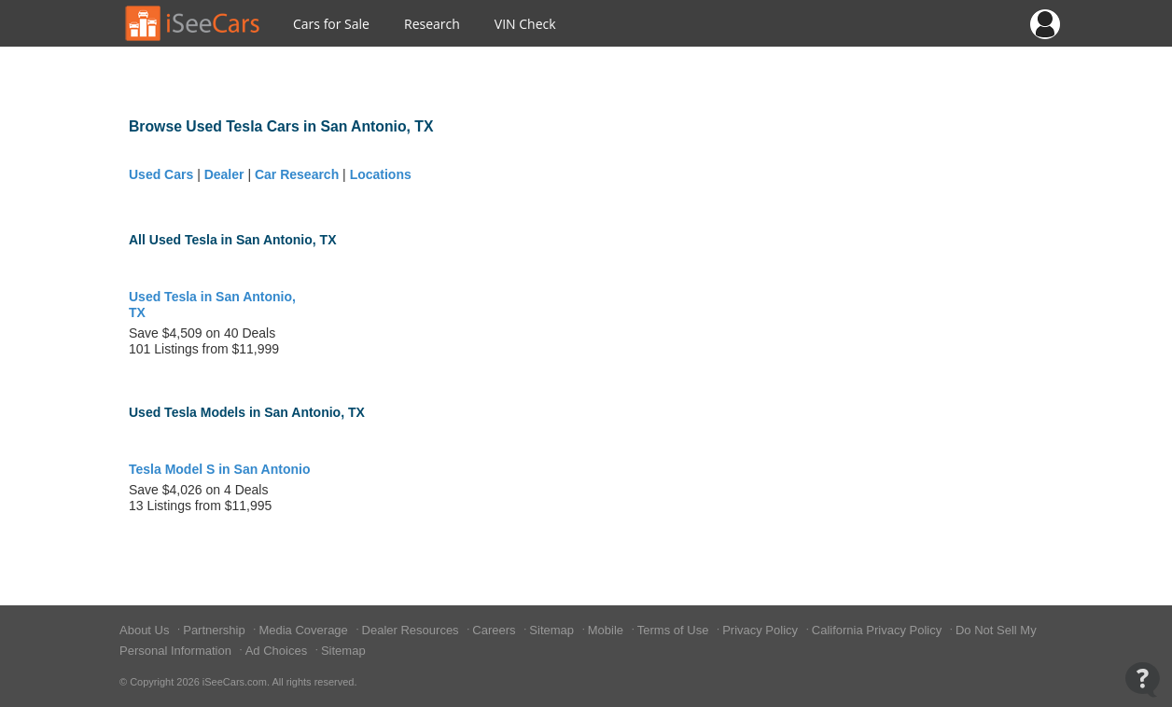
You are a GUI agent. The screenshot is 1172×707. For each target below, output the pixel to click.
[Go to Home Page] (193, 23)
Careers (495, 630)
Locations (381, 174)
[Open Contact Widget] (1142, 679)
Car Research (297, 174)
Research (432, 24)
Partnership (215, 630)
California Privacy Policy (878, 630)
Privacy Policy (762, 630)
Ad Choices (278, 651)
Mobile (607, 630)
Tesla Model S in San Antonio (219, 469)
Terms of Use (674, 630)
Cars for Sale (331, 24)
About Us (146, 630)
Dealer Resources (412, 630)
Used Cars (161, 174)
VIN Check (525, 24)
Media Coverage (304, 630)
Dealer (224, 174)
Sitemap (553, 630)
